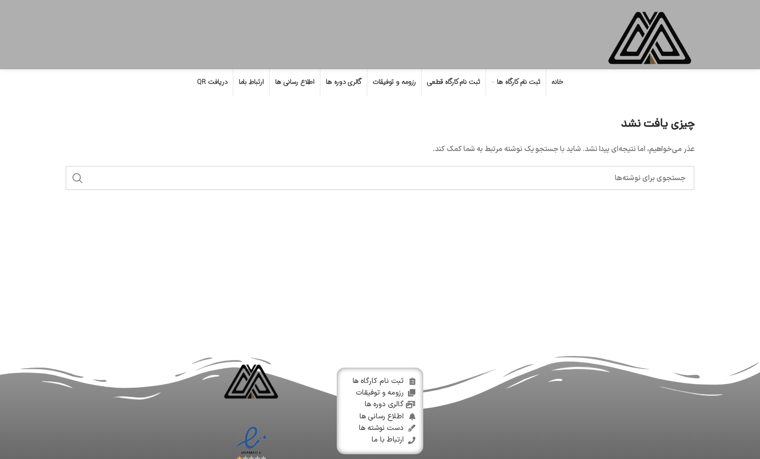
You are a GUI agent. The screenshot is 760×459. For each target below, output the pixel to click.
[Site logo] (650, 34)
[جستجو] (380, 178)
